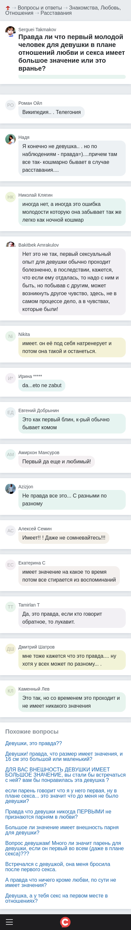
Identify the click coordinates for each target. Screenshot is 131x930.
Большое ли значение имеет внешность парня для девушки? (62, 830)
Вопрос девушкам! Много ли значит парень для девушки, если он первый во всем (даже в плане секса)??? (64, 848)
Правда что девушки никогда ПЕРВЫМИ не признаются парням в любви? (58, 814)
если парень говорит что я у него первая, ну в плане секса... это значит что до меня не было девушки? (62, 796)
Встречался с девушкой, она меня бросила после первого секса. (57, 866)
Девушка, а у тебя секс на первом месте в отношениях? (56, 898)
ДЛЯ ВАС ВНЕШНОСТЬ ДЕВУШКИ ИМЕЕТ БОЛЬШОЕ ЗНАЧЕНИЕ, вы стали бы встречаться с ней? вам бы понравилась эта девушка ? (65, 775)
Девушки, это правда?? (33, 743)
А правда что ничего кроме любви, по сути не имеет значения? (60, 882)
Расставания (56, 13)
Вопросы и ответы (40, 8)
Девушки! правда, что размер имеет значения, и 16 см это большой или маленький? (64, 756)
